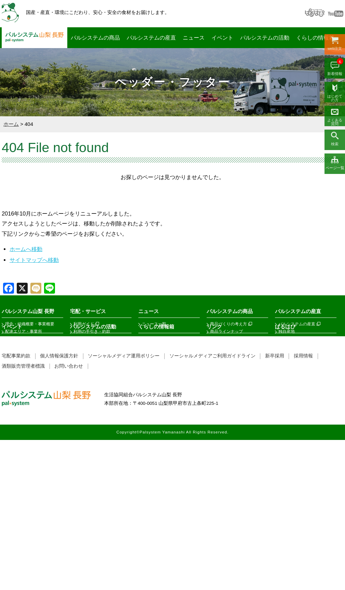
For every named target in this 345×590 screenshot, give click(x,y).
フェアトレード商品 (296, 436)
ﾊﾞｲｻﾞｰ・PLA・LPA (91, 444)
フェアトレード (224, 339)
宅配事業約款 (16, 505)
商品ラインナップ (226, 331)
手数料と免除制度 (89, 346)
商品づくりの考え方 (228, 324)
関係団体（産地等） (228, 421)
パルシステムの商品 (95, 37)
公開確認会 (288, 354)
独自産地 (286, 331)
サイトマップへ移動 (34, 260)
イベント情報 (17, 421)
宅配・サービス (88, 311)
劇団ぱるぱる (85, 459)
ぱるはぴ (285, 401)
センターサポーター (91, 414)
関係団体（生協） (226, 414)
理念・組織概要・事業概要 (29, 324)
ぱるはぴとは (290, 414)
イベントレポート (21, 429)
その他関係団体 (224, 436)
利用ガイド (83, 324)
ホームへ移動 (26, 249)
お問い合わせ (68, 516)
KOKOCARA (153, 421)
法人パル (81, 361)
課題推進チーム (87, 421)
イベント (222, 37)
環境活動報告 (17, 354)
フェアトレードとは (296, 421)
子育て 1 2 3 (153, 429)
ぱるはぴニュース (294, 429)
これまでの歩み (19, 369)
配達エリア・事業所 (23, 331)
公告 (9, 346)
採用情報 (303, 505)
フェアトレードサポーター (98, 451)
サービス (81, 376)
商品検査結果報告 (294, 346)
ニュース (194, 37)
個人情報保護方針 (59, 505)
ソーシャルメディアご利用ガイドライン (212, 505)
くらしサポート (156, 444)
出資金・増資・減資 (91, 339)
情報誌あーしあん (158, 451)
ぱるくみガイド (87, 429)
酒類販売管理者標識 (23, 516)
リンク (214, 401)
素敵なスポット (156, 459)
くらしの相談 (154, 466)
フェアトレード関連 (228, 429)
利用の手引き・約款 (91, 331)
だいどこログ (154, 414)
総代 (9, 339)
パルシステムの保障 (160, 436)
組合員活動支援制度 (91, 436)
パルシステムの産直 (151, 37)
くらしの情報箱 (315, 37)
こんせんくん (154, 474)
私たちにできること (23, 361)
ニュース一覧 (154, 324)
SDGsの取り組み (21, 376)
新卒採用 (274, 505)
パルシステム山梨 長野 (34, 37)
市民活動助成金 (87, 466)
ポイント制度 (85, 354)
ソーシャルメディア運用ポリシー (124, 505)
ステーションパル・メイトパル (102, 369)
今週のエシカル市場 (296, 339)
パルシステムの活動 (264, 37)
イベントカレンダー (23, 414)
